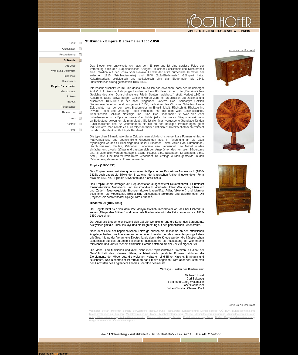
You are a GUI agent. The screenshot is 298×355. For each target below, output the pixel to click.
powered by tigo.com (53, 353)
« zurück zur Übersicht (242, 305)
